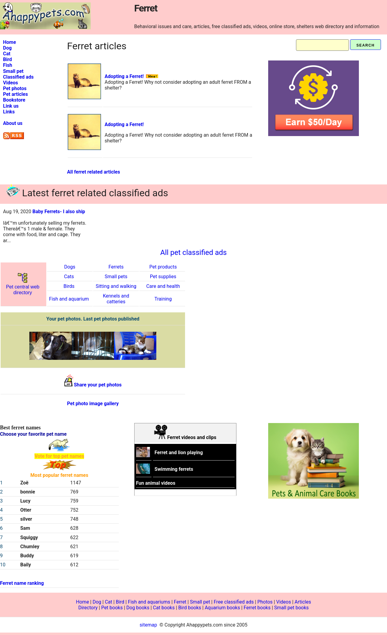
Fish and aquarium (69, 299)
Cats (69, 276)
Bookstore (14, 100)
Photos (265, 602)
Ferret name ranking (22, 583)
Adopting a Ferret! (124, 76)
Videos (10, 83)
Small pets (116, 276)
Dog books (137, 608)
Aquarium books (222, 608)
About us (12, 123)
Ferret (180, 602)
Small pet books (291, 608)
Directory (88, 608)
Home (9, 42)
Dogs (69, 267)
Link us (11, 106)
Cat (6, 54)
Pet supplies (163, 276)
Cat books (164, 608)
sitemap (148, 625)
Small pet (13, 71)
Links (9, 112)
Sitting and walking (116, 286)
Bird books (189, 608)
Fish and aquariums (149, 602)
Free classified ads (234, 602)
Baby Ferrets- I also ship (58, 211)
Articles (302, 602)
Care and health (163, 286)
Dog (7, 48)
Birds (68, 286)
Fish (7, 65)
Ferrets (116, 267)
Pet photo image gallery (93, 403)
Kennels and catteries (116, 298)
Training (163, 299)
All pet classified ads (193, 252)
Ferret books (257, 608)
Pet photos (15, 88)
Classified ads (18, 77)
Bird (7, 59)
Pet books (112, 608)
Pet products (163, 267)
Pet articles (15, 94)
